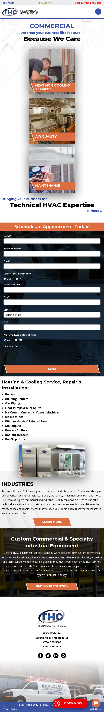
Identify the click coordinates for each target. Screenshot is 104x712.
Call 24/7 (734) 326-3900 (88, 3)
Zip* (6, 322)
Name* (7, 235)
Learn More (52, 522)
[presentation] (73, 355)
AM (9, 340)
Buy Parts (8, 3)
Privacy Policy (10, 709)
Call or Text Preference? (17, 273)
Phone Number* (12, 248)
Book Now (73, 703)
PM (20, 340)
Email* (7, 261)
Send (52, 368)
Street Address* (13, 284)
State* (7, 309)
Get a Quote (45, 3)
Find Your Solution (52, 586)
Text (22, 279)
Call (9, 279)
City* (6, 297)
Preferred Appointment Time (20, 334)
